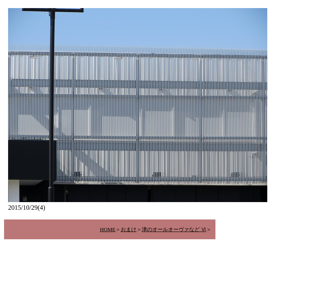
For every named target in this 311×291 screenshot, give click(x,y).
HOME (107, 229)
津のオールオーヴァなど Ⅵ (174, 229)
